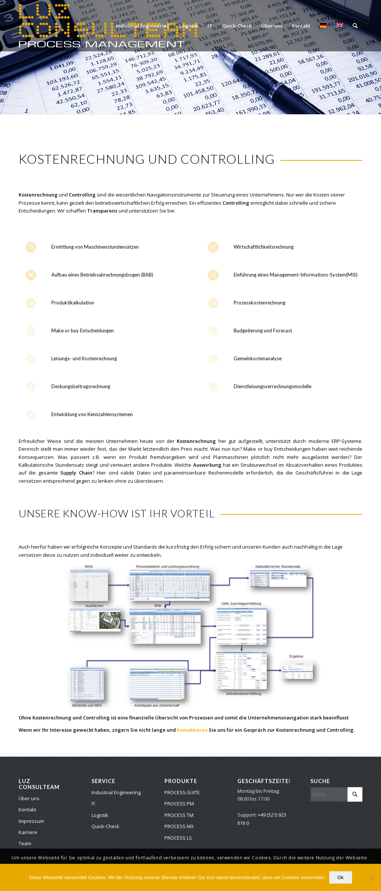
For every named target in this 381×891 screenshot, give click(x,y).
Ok (340, 877)
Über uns (29, 798)
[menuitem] (143, 26)
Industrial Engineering (116, 792)
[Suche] (355, 26)
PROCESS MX (179, 826)
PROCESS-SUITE (182, 792)
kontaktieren (192, 729)
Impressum (31, 821)
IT (93, 803)
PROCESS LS (178, 837)
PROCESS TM (178, 815)
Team (25, 843)
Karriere (28, 832)
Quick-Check (105, 826)
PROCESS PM (179, 803)
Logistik (100, 815)
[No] (371, 877)
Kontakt (27, 809)
